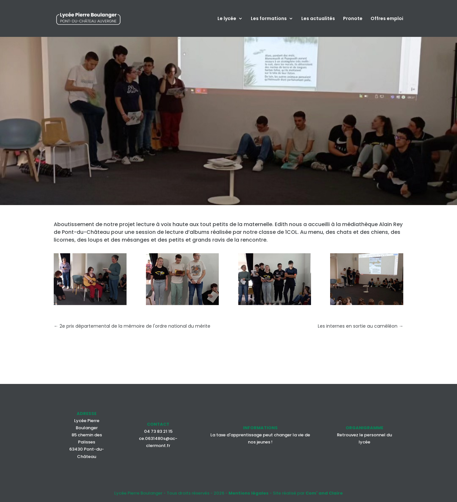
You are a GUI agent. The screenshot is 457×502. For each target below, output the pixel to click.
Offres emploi (387, 19)
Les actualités (318, 19)
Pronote (352, 19)
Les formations (269, 19)
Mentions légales (249, 493)
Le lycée (226, 19)
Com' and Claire (324, 493)
